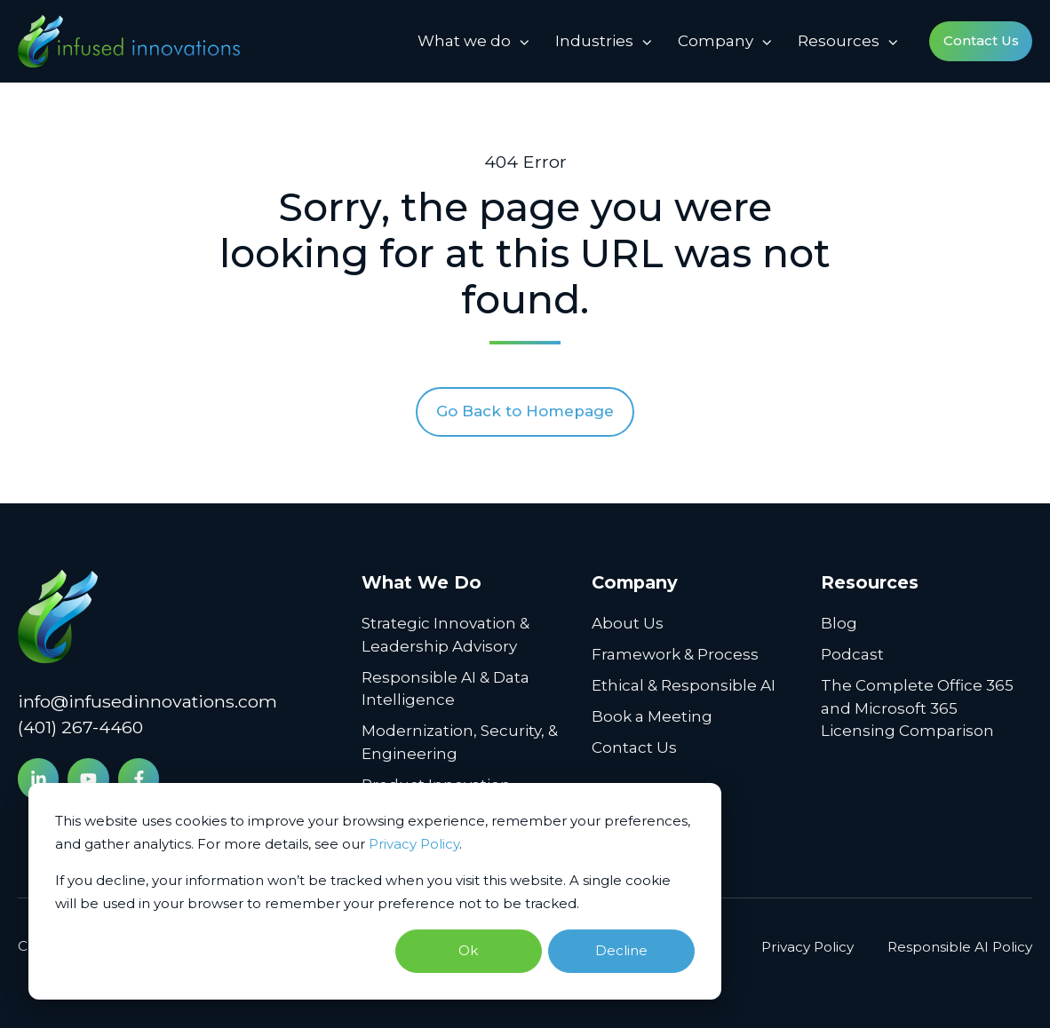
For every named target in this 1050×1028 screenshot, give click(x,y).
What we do (464, 41)
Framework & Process (675, 654)
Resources (838, 41)
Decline (621, 950)
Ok (468, 950)
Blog (839, 623)
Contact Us (981, 40)
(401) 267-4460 (80, 727)
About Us (628, 623)
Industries (594, 41)
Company (715, 41)
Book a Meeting (652, 716)
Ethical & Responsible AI (684, 685)
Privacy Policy (414, 843)
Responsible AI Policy (959, 946)
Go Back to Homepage (525, 411)
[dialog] (374, 891)
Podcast (852, 654)
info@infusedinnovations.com (147, 701)
